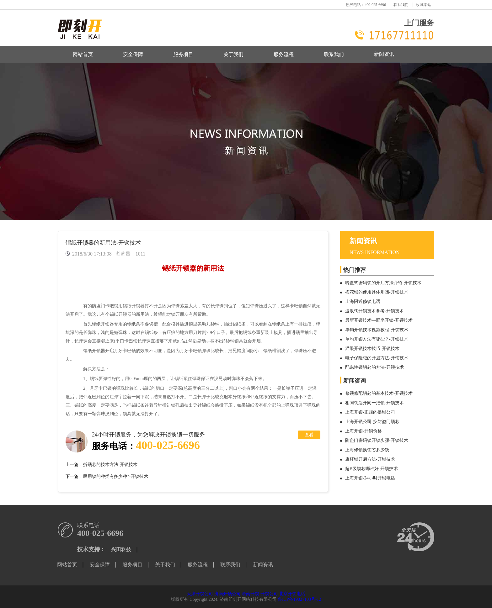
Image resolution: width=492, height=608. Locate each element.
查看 (309, 434)
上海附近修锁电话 (362, 301)
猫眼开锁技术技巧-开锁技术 (372, 348)
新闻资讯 (384, 54)
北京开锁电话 (292, 593)
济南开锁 (250, 593)
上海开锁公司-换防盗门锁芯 (372, 421)
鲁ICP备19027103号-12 (299, 599)
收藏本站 (423, 5)
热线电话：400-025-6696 (366, 5)
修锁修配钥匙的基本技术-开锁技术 (379, 393)
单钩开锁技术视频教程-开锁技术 (376, 329)
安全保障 (133, 54)
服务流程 (284, 54)
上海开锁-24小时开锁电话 (370, 478)
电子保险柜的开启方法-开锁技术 (376, 358)
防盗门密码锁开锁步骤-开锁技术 (376, 440)
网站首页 (83, 54)
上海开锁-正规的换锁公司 (370, 412)
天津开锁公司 (200, 593)
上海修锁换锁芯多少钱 (367, 449)
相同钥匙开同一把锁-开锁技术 (374, 402)
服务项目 (183, 54)
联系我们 (401, 5)
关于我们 (233, 54)
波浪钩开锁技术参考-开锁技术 (374, 311)
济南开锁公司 (227, 593)
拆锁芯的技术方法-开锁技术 (110, 464)
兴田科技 (121, 549)
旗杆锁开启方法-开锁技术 (370, 459)
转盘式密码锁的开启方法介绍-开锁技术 (383, 282)
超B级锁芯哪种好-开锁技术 (371, 468)
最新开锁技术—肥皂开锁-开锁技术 (379, 320)
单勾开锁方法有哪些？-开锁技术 (376, 339)
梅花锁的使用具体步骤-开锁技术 (376, 292)
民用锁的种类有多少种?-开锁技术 (115, 476)
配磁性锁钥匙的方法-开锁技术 (374, 367)
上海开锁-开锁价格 (363, 431)
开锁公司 (269, 593)
